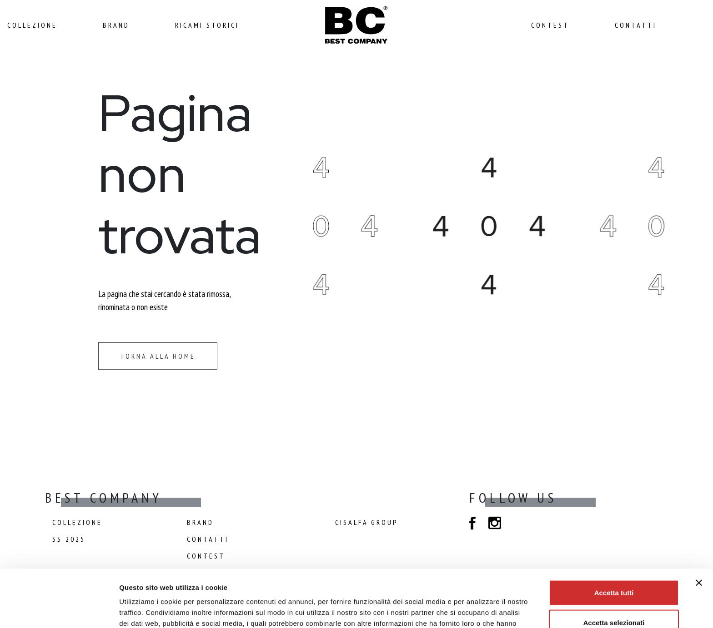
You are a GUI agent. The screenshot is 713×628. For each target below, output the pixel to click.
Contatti (636, 25)
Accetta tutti (614, 539)
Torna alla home (158, 356)
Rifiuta (614, 598)
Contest (550, 25)
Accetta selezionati (613, 569)
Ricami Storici (207, 25)
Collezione (32, 25)
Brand (116, 25)
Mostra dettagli (480, 610)
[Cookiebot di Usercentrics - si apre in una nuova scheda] (59, 610)
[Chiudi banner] (699, 529)
